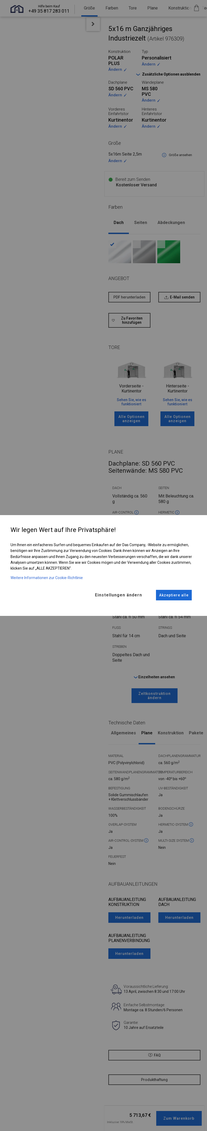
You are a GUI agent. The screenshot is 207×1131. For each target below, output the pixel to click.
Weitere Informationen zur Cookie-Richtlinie (47, 577)
